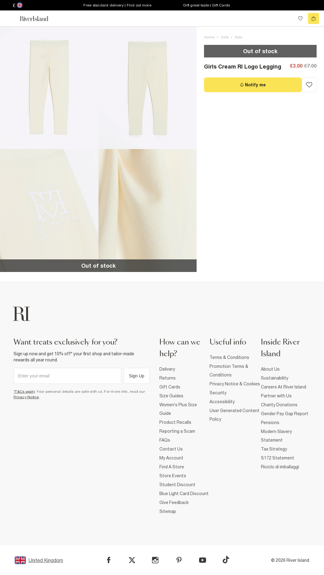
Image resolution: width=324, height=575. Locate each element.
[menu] (10, 18)
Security (218, 392)
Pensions (270, 422)
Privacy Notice (26, 397)
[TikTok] (226, 559)
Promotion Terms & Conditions (229, 370)
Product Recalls (175, 422)
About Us (270, 369)
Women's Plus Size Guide (178, 409)
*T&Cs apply (24, 391)
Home (209, 37)
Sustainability (274, 378)
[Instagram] (155, 560)
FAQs (164, 440)
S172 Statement (277, 457)
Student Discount (177, 484)
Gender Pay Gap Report (284, 413)
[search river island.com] (287, 18)
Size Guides (171, 395)
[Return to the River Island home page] (38, 19)
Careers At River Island (283, 386)
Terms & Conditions (229, 357)
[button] (49, 87)
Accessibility (222, 401)
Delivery (167, 369)
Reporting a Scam (177, 431)
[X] (132, 560)
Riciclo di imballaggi (280, 466)
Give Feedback (174, 502)
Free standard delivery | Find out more (117, 5)
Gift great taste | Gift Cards (206, 5)
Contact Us (171, 449)
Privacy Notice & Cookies (235, 383)
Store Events (172, 475)
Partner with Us (276, 395)
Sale (238, 37)
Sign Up (136, 375)
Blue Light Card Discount (184, 493)
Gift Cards (169, 386)
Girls (225, 37)
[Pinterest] (179, 560)
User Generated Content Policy (234, 415)
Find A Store (171, 466)
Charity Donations (279, 404)
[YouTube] (202, 560)
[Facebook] (109, 560)
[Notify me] (253, 84)
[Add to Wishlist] (309, 84)
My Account (171, 457)
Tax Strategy (274, 449)
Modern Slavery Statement (276, 436)
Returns (167, 378)
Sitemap (167, 511)
